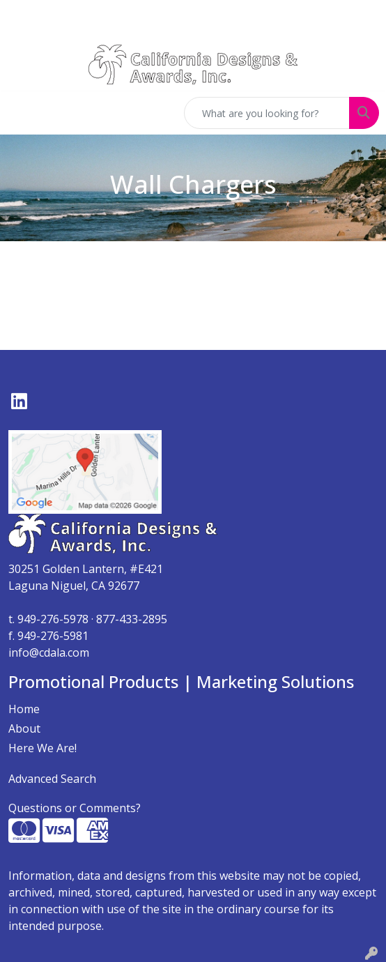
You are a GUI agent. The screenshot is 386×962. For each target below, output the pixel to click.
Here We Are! (42, 748)
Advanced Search (52, 778)
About (24, 728)
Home (24, 709)
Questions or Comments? (74, 808)
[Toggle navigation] (21, 113)
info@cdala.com (48, 652)
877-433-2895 (131, 619)
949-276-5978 (52, 619)
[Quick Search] (267, 113)
